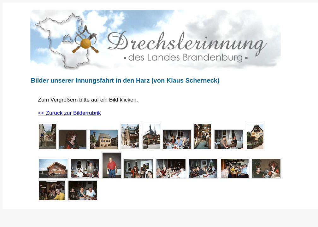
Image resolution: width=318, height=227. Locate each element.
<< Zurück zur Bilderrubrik (69, 113)
